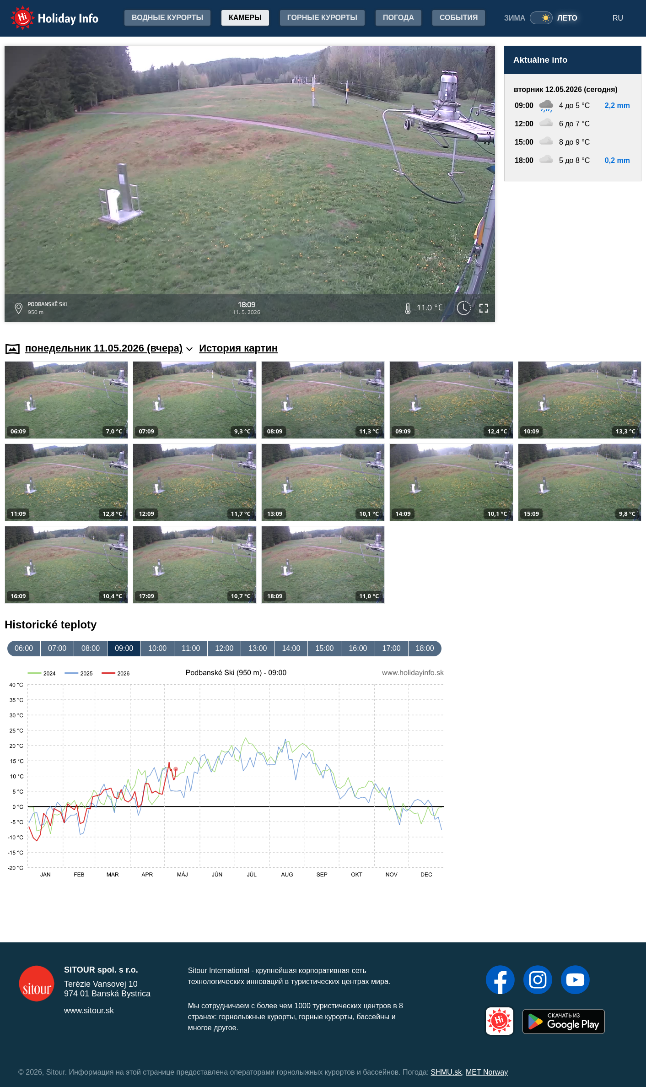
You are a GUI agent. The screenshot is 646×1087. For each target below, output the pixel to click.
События (459, 18)
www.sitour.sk (89, 1010)
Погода (398, 18)
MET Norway (487, 1072)
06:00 (24, 648)
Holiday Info (45, 12)
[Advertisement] (572, 252)
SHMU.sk (446, 1072)
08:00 (90, 648)
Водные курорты (167, 18)
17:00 (391, 648)
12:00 (224, 648)
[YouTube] (575, 980)
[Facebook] (500, 980)
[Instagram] (537, 980)
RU (618, 18)
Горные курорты (322, 18)
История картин (238, 348)
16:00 (358, 648)
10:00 (157, 648)
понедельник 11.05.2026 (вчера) (109, 348)
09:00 (124, 648)
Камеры (245, 18)
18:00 (425, 648)
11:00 (191, 648)
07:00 (57, 648)
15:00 (324, 648)
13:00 (257, 648)
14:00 (291, 648)
